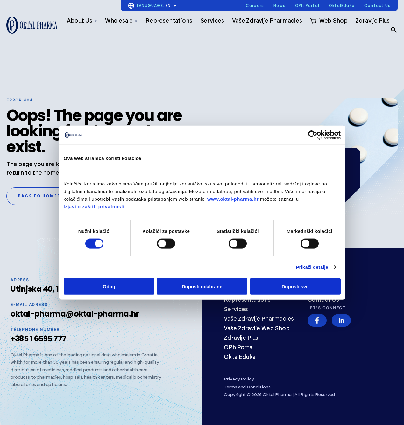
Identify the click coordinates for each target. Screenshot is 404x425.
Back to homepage (44, 196)
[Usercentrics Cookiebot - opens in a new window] (313, 135)
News (279, 6)
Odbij (109, 286)
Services (212, 21)
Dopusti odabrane (202, 286)
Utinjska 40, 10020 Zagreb (58, 289)
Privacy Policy (239, 379)
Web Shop (329, 21)
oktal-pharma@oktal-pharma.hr (75, 314)
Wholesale (121, 21)
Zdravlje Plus (372, 21)
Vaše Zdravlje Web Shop (256, 328)
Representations (168, 21)
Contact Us (377, 6)
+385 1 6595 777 (39, 338)
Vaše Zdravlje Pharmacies (267, 21)
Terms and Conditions (247, 387)
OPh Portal (307, 6)
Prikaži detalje (312, 267)
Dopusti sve (294, 286)
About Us (82, 21)
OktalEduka (342, 6)
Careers (255, 6)
